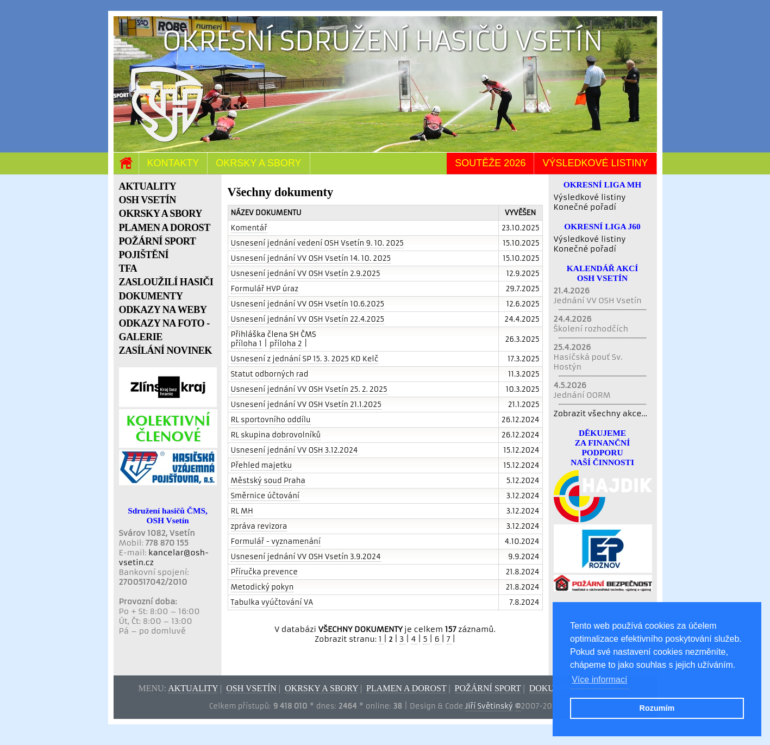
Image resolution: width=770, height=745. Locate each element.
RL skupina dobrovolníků (276, 435)
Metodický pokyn (262, 587)
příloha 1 (246, 343)
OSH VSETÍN (147, 200)
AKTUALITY (148, 186)
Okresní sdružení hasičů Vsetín (382, 41)
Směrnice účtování (265, 495)
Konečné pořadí (585, 207)
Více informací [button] (599, 679)
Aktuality (193, 688)
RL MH (242, 511)
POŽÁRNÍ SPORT (157, 241)
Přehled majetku (261, 465)
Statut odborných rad (270, 374)
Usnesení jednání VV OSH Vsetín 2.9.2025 (305, 273)
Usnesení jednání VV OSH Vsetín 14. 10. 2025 (311, 258)
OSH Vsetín (251, 688)
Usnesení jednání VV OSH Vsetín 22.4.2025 (308, 319)
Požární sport (488, 688)
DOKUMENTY (151, 296)
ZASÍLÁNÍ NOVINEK (165, 350)
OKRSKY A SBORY (160, 213)
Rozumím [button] (657, 708)
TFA (128, 268)
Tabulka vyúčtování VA (272, 602)
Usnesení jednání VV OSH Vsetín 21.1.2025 (306, 404)
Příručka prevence (264, 572)
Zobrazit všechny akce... (601, 413)
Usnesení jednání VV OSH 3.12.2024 (294, 450)
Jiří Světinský (489, 706)
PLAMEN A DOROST (164, 227)
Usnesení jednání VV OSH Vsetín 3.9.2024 (306, 556)
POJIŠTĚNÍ (144, 254)
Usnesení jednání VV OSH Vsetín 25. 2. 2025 (309, 389)
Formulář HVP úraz (265, 288)
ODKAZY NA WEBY (163, 309)
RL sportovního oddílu (271, 419)
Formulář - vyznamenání (276, 541)
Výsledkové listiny (595, 163)
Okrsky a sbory (258, 163)
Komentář (249, 228)
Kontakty (173, 163)
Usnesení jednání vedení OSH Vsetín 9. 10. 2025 (317, 243)
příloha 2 (286, 343)
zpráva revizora (259, 526)
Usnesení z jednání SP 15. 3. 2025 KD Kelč (305, 359)
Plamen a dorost (406, 688)
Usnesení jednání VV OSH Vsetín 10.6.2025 (308, 304)
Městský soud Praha (268, 480)
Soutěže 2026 (490, 163)
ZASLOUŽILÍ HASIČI (166, 282)
